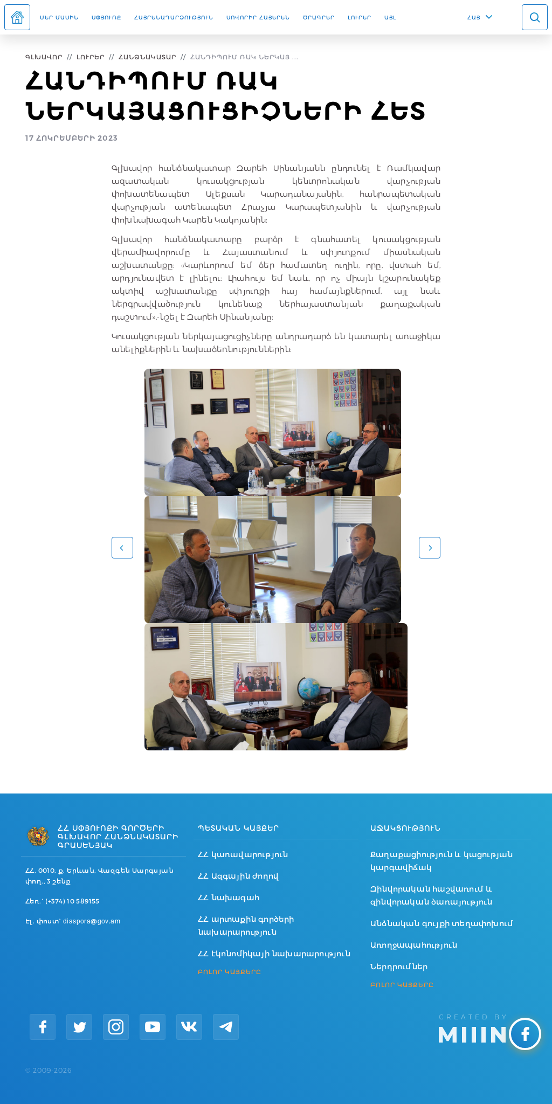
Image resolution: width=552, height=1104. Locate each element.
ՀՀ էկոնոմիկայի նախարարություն (274, 953)
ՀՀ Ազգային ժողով (238, 876)
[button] (122, 547)
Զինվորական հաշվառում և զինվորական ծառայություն (431, 895)
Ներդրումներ (398, 966)
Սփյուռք (106, 17)
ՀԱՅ (473, 17)
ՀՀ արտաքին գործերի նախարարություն (246, 925)
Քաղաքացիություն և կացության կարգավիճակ (441, 861)
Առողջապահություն (413, 945)
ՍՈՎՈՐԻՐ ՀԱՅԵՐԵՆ (258, 17)
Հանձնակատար (147, 56)
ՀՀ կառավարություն (243, 854)
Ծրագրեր (319, 17)
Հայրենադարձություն (173, 17)
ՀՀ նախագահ (228, 897)
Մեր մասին (59, 17)
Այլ (390, 17)
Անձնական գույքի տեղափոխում (441, 923)
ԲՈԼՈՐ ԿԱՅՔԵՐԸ (229, 972)
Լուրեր (359, 17)
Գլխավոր (44, 56)
